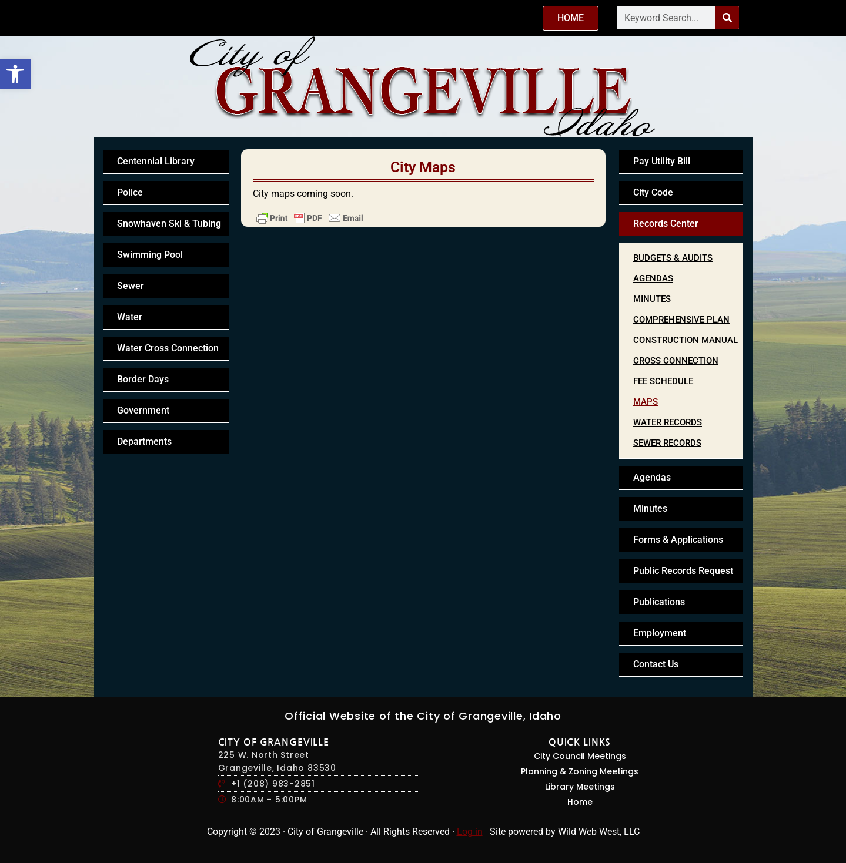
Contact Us (655, 664)
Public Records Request (683, 570)
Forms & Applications (678, 539)
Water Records (667, 422)
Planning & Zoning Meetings (579, 771)
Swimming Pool (150, 254)
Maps (645, 402)
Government (143, 410)
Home (580, 802)
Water (129, 317)
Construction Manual (685, 340)
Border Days (143, 379)
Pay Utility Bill (661, 161)
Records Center (665, 223)
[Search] (727, 17)
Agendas (653, 278)
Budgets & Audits (673, 258)
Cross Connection (675, 360)
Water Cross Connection (168, 348)
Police (130, 192)
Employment (659, 633)
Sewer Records (667, 443)
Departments (144, 441)
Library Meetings (580, 787)
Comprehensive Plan (681, 319)
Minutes (652, 299)
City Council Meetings (580, 756)
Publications (659, 601)
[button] (15, 74)
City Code (653, 192)
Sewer (130, 285)
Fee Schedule (663, 381)
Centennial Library (156, 161)
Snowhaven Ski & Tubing (169, 223)
